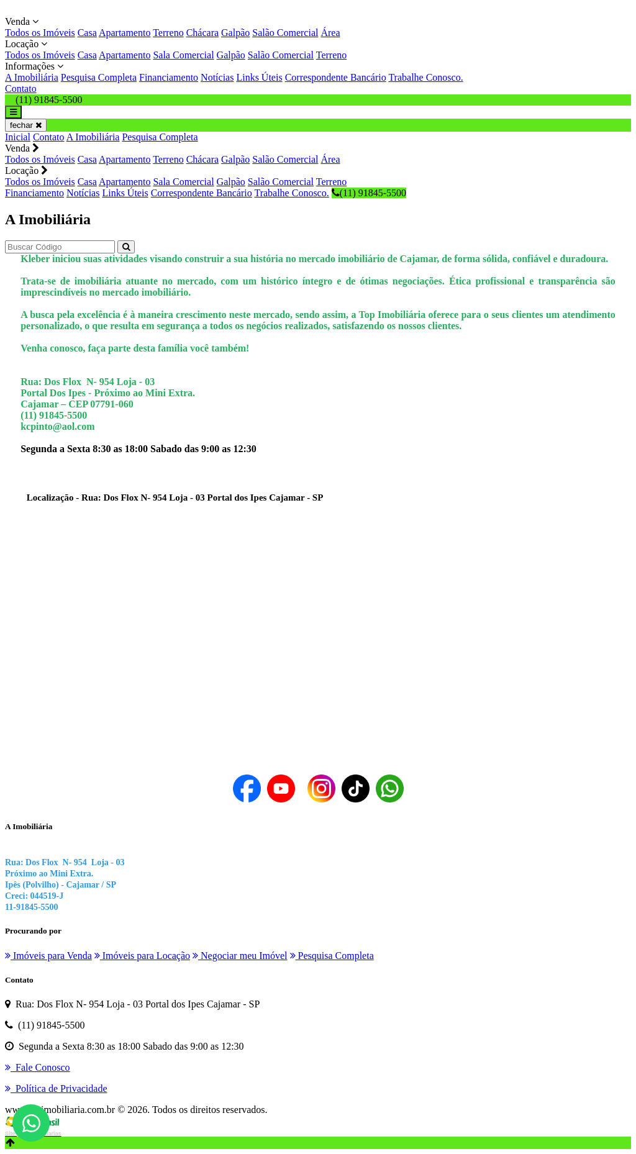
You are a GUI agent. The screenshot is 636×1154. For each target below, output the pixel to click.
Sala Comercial (183, 55)
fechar (26, 125)
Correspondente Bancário (335, 77)
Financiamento (168, 77)
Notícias (217, 77)
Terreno (168, 32)
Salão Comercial (285, 32)
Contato (21, 88)
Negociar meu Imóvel (240, 955)
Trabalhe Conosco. (425, 77)
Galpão (235, 32)
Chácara (202, 32)
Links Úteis (259, 77)
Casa (87, 32)
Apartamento (125, 32)
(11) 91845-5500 (369, 193)
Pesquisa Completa (99, 77)
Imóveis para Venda (48, 955)
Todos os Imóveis (40, 32)
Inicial (17, 137)
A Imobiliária (31, 77)
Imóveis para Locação (142, 955)
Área (330, 32)
